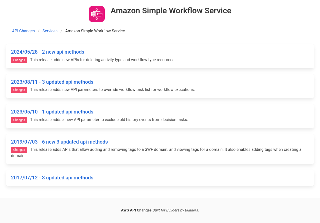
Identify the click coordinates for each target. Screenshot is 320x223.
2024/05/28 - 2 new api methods (47, 52)
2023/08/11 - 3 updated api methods (52, 82)
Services (50, 31)
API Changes (23, 31)
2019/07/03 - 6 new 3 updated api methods (59, 142)
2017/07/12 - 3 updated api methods (52, 178)
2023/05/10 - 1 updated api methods (52, 112)
